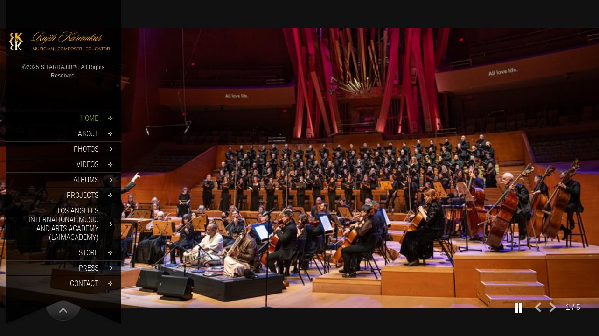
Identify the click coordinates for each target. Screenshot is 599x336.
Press (88, 268)
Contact (84, 283)
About (88, 133)
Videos (87, 164)
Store (88, 252)
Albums (85, 179)
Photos (86, 149)
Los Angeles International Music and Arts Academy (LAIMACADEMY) (63, 224)
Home (89, 118)
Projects (82, 195)
